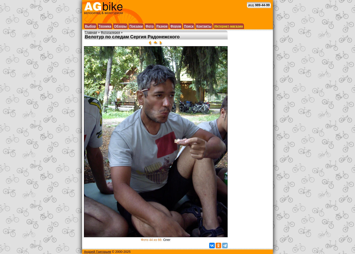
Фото (150, 26)
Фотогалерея (110, 32)
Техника (105, 26)
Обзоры (120, 26)
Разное (162, 26)
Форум (175, 26)
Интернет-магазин (228, 26)
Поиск (189, 26)
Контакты (204, 26)
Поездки (136, 26)
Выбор (90, 26)
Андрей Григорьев (97, 252)
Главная (91, 32)
